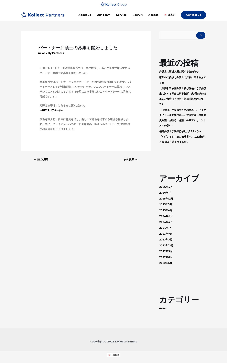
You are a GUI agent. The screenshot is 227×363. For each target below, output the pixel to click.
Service (123, 14)
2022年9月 (166, 251)
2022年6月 (166, 257)
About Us (88, 14)
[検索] (200, 35)
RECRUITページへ (53, 110)
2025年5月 (166, 204)
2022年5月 (166, 263)
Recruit (139, 14)
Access (154, 14)
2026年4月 (166, 187)
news (42, 53)
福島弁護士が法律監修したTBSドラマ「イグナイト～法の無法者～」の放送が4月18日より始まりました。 (182, 137)
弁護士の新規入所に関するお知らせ (180, 71)
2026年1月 (166, 192)
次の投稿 (130, 159)
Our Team (106, 14)
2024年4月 (166, 222)
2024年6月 (166, 216)
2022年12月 (166, 245)
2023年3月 (166, 239)
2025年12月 (166, 198)
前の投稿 (41, 159)
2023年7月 (166, 234)
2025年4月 (166, 210)
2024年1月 (166, 228)
